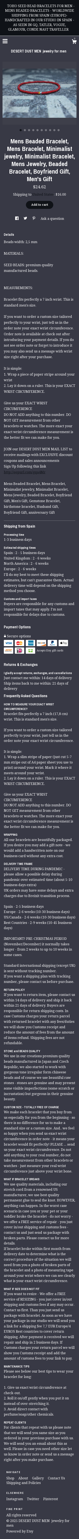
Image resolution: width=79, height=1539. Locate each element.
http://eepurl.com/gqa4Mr (25, 472)
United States (43, 194)
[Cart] (74, 42)
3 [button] (29, 130)
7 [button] (46, 130)
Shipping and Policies (23, 1483)
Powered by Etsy (19, 1531)
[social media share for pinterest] (34, 219)
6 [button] (42, 130)
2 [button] (25, 130)
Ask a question (52, 219)
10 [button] (59, 130)
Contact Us (56, 1478)
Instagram (15, 1499)
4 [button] (33, 130)
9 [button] (54, 130)
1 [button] (21, 130)
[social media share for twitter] (26, 219)
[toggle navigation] (5, 41)
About (23, 1478)
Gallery (38, 1478)
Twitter (33, 1499)
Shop (10, 1478)
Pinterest (50, 1499)
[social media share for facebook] (17, 219)
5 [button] (37, 130)
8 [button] (50, 130)
